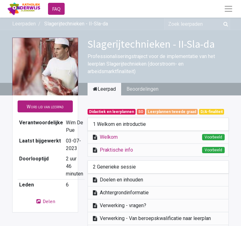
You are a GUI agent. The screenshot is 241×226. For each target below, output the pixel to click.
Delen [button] (45, 201)
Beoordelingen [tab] (142, 89)
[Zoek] (224, 24)
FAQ (56, 9)
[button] (45, 106)
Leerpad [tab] (104, 89)
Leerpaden (24, 24)
